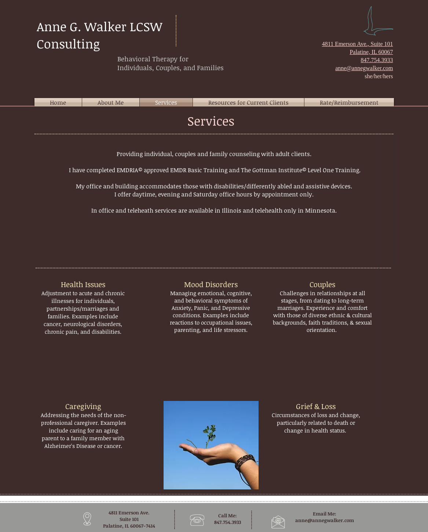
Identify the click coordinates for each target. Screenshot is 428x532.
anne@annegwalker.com (324, 520)
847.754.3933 (377, 60)
